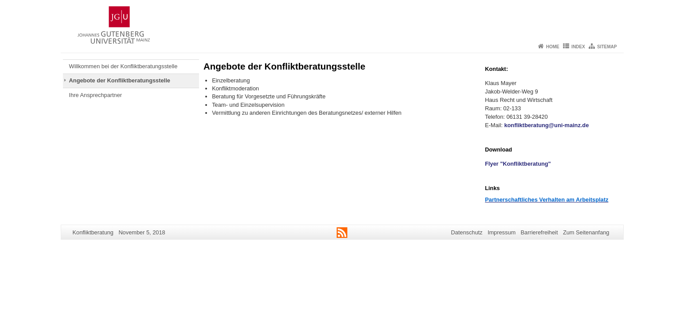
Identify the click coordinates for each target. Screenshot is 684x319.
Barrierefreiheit (539, 232)
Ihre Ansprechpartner (95, 95)
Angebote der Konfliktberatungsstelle (119, 80)
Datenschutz (466, 232)
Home (552, 46)
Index (578, 46)
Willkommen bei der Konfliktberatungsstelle (123, 66)
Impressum (502, 232)
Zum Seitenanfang (586, 232)
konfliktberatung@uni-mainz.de (546, 125)
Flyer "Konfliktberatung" (518, 163)
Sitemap (607, 46)
